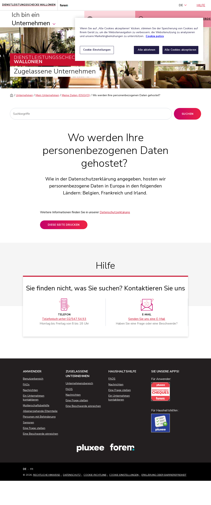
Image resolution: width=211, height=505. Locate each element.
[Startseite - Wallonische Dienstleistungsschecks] (29, 5)
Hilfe (201, 5)
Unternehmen (24, 95)
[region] (139, 39)
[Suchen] (91, 114)
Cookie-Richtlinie (95, 475)
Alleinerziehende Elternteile (40, 411)
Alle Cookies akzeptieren (180, 50)
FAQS (69, 389)
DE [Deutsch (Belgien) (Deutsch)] (183, 5)
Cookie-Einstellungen (124, 475)
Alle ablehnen (146, 50)
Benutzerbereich (33, 379)
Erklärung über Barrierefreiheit (163, 475)
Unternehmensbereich (79, 383)
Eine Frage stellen (34, 428)
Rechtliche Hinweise (46, 475)
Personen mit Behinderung (39, 417)
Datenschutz (72, 475)
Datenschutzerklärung (115, 212)
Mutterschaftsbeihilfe (36, 405)
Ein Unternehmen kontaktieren (33, 397)
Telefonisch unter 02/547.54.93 (64, 319)
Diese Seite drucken (64, 225)
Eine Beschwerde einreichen (40, 434)
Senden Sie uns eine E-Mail (146, 319)
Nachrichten (30, 390)
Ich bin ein (34, 19)
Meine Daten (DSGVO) (76, 95)
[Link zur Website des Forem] (63, 5)
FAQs (26, 384)
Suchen (187, 114)
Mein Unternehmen (47, 95)
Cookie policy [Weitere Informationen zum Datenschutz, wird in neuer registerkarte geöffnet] (155, 36)
